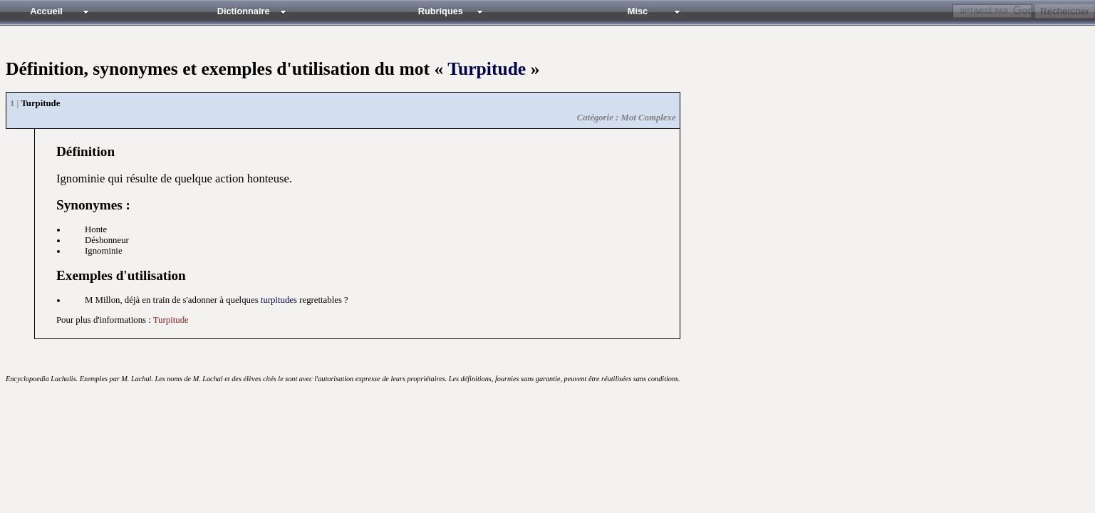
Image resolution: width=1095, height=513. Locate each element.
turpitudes (279, 300)
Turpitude (486, 68)
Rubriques (440, 11)
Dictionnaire (243, 11)
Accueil (46, 11)
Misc (638, 11)
